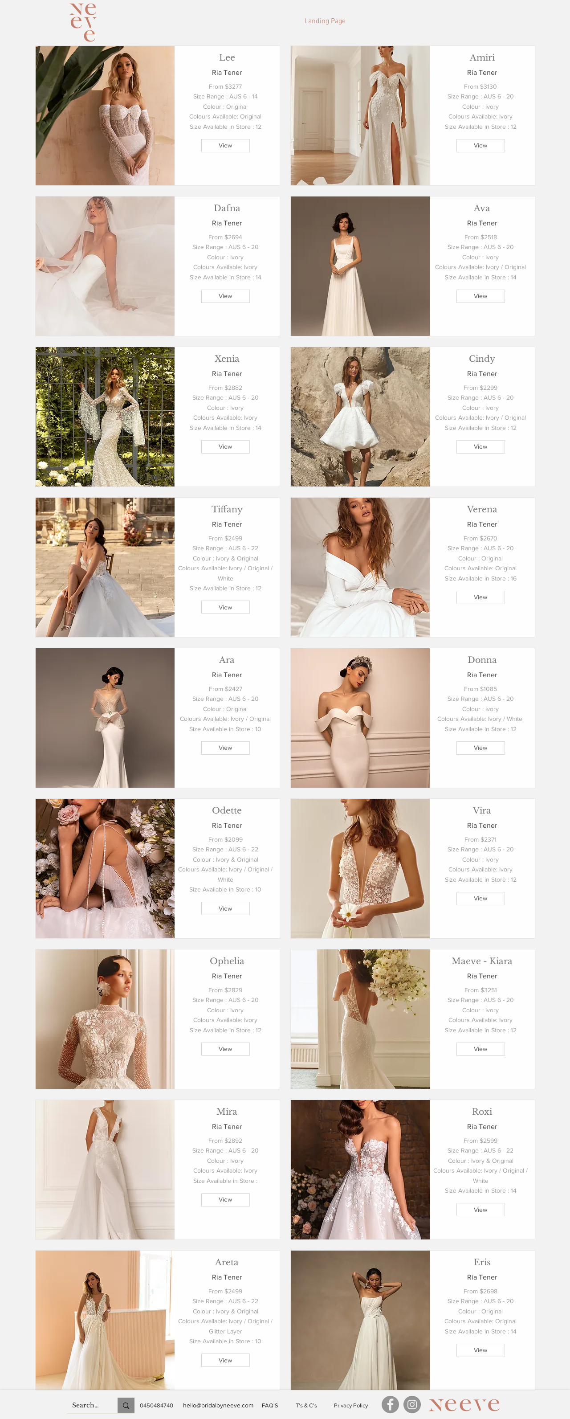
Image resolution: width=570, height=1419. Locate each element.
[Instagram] (412, 1404)
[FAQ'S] (270, 1405)
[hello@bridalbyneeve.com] (218, 1405)
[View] (225, 145)
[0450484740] (156, 1405)
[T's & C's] (306, 1405)
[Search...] (85, 1406)
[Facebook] (390, 1404)
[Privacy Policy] (351, 1405)
